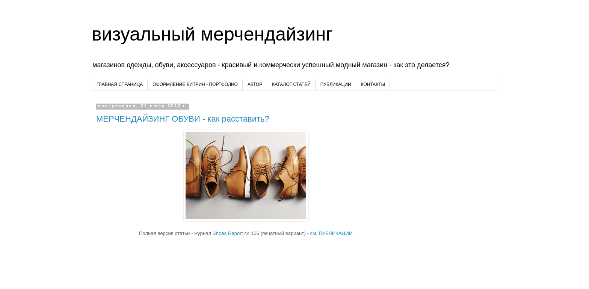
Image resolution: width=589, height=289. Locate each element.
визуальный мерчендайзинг (212, 34)
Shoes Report (228, 233)
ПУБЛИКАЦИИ (335, 84)
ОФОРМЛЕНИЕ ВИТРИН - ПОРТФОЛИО (195, 84)
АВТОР (255, 84)
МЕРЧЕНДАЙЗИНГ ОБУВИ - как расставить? (182, 118)
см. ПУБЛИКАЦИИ (331, 233)
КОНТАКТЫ (373, 84)
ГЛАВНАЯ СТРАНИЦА (120, 84)
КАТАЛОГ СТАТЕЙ (291, 84)
